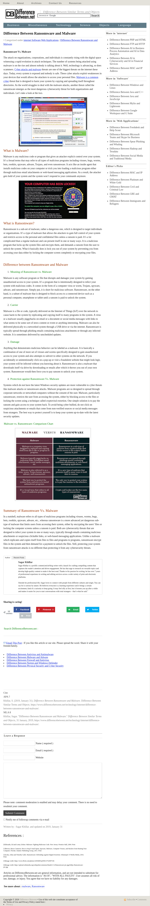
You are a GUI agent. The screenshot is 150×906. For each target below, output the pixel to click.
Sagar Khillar (25, 562)
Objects (104, 25)
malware (26, 886)
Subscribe (131, 899)
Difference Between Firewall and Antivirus (28, 660)
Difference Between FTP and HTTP (127, 44)
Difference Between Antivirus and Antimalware (30, 654)
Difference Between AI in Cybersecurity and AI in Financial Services (126, 61)
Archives (36, 3)
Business (13, 25)
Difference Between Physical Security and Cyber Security (35, 665)
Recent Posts (19, 558)
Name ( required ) (44, 743)
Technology (63, 25)
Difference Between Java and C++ (126, 92)
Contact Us (55, 3)
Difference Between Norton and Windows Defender (32, 663)
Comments (142, 899)
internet (27, 40)
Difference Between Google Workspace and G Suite (123, 112)
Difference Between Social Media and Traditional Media (126, 157)
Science (85, 25)
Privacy (9, 904)
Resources (75, 3)
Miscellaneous (37, 25)
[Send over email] (73, 609)
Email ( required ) (44, 750)
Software (36, 40)
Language (124, 25)
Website (40, 757)
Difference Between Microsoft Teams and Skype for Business (125, 136)
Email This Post (14, 643)
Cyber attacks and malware (27, 69)
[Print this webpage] (25, 615)
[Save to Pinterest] (45, 609)
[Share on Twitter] (92, 609)
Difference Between (28, 899)
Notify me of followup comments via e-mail (27, 819)
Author (7, 558)
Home (6, 3)
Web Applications (50, 40)
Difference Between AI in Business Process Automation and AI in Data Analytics (127, 51)
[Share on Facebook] (22, 609)
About (20, 3)
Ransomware (38, 886)
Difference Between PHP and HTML (128, 39)
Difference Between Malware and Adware (27, 657)
